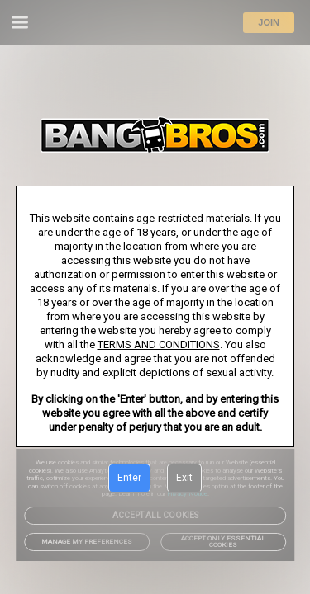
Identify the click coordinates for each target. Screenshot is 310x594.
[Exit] (184, 478)
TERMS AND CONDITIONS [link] (159, 344)
